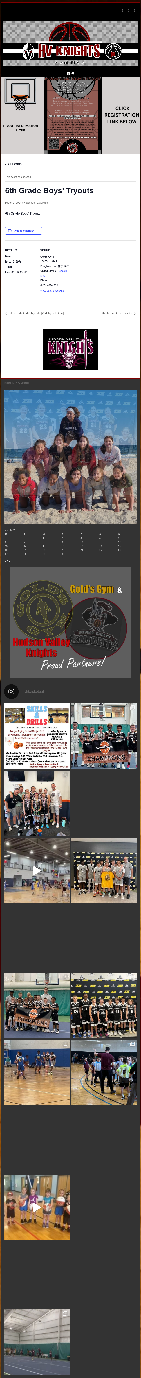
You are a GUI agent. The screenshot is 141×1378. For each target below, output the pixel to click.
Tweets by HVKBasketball (16, 383)
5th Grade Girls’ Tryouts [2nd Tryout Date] (36, 313)
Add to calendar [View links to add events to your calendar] (24, 230)
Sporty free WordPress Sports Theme (59, 1374)
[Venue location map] (95, 266)
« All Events (13, 164)
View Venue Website (52, 290)
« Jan (7, 540)
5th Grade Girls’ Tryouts (117, 313)
